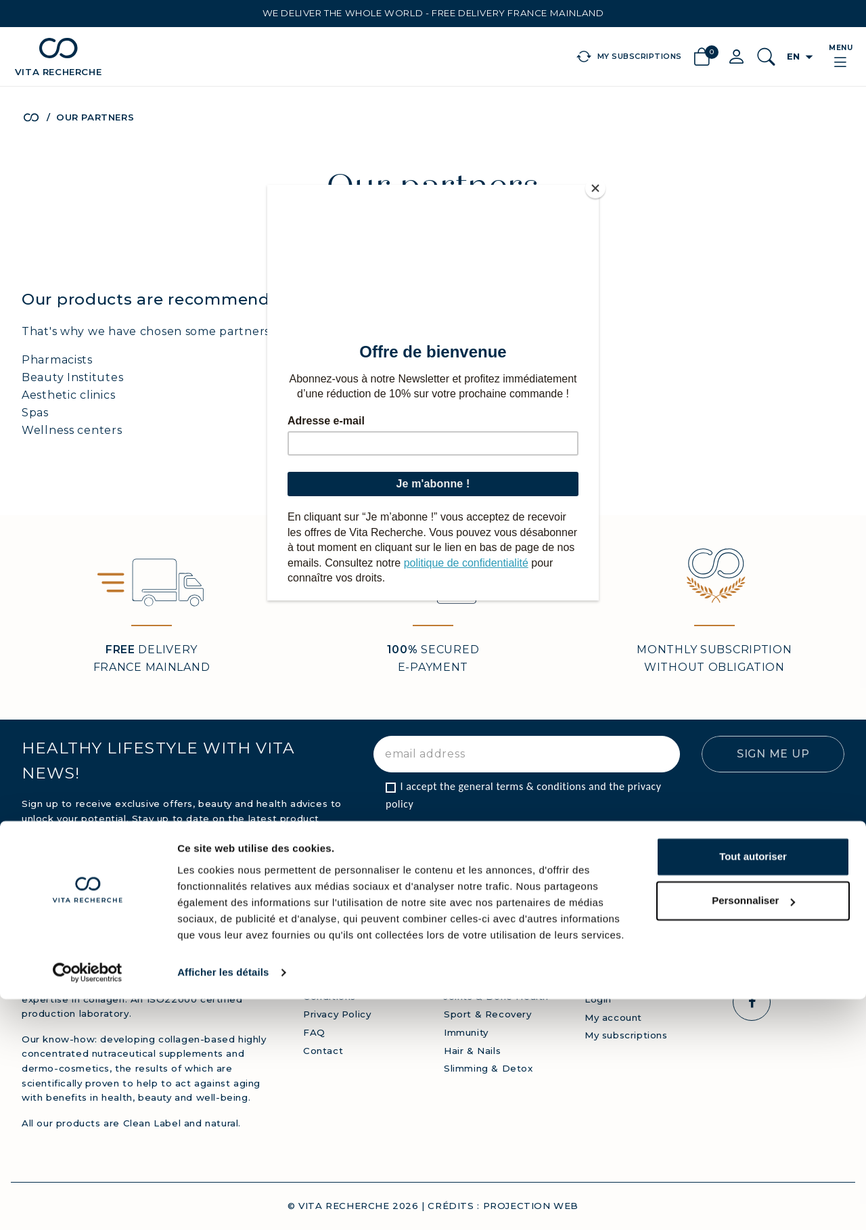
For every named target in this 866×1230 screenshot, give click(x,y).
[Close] (595, 188)
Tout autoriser (753, 1087)
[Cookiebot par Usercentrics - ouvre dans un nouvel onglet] (87, 1203)
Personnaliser (753, 1131)
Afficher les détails (223, 1203)
